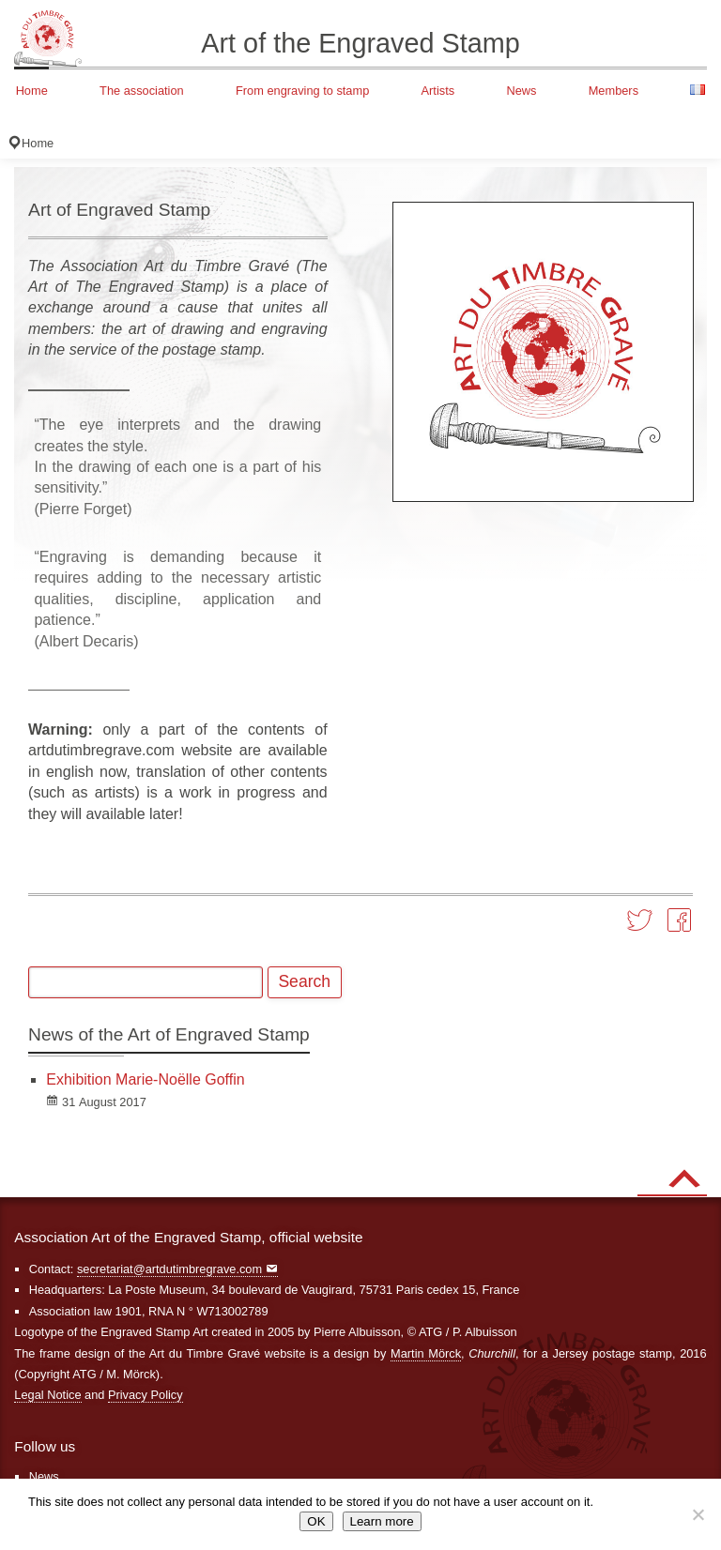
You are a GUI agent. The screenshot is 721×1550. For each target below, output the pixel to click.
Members (613, 91)
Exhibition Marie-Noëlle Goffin (145, 1079)
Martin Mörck (426, 1353)
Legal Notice (47, 1395)
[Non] (697, 1514)
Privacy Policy (145, 1395)
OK (316, 1521)
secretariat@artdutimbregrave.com (169, 1269)
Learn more (382, 1521)
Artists (438, 91)
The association (142, 91)
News (521, 91)
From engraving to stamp (302, 91)
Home (32, 91)
